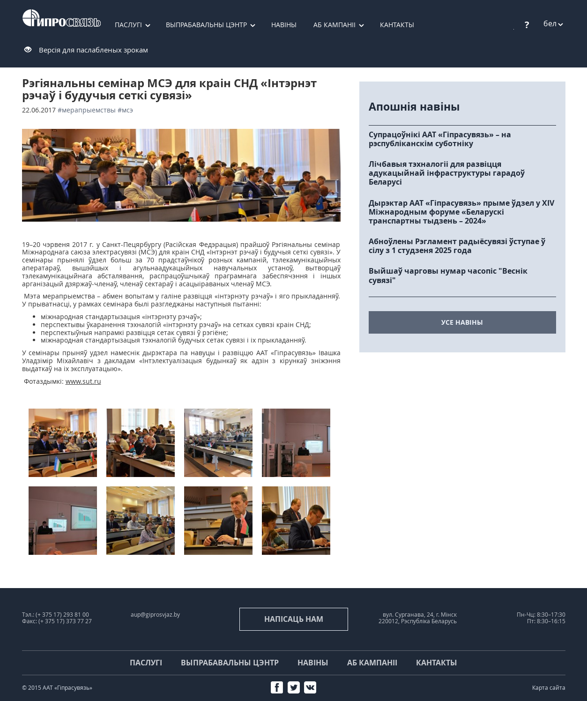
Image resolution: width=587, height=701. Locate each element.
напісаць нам (293, 619)
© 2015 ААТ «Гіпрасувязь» (57, 688)
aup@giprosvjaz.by (155, 615)
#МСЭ (125, 109)
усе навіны (462, 322)
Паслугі (128, 24)
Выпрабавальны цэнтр (206, 24)
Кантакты (397, 24)
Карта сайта (548, 688)
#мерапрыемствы (87, 109)
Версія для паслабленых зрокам (93, 49)
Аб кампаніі (334, 24)
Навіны (284, 24)
